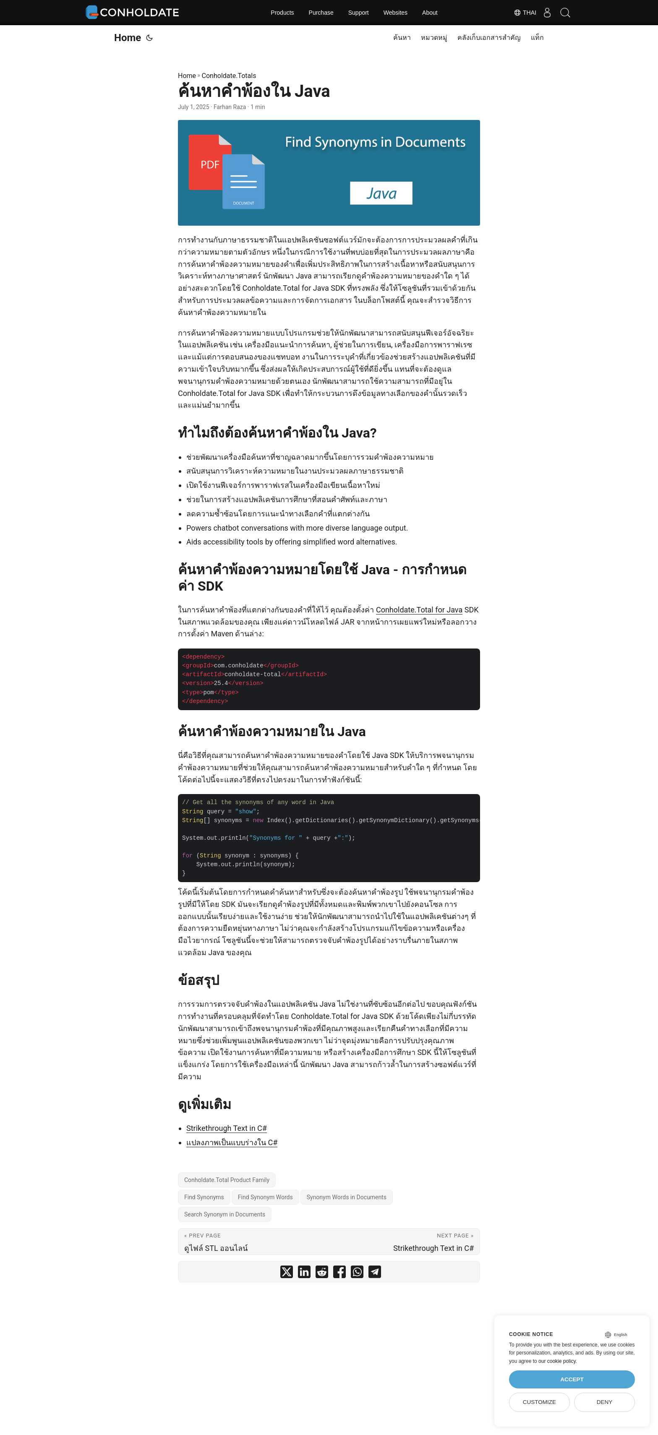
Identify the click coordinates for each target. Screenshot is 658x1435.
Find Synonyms (204, 1197)
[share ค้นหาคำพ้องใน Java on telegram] (374, 1274)
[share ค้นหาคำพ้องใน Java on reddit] (322, 1274)
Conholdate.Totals (229, 76)
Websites (395, 12)
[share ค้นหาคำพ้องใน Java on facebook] (339, 1274)
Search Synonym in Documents (224, 1214)
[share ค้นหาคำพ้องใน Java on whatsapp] (357, 1274)
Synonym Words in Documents (346, 1197)
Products (282, 12)
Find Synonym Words (265, 1197)
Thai (519, 12)
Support (358, 12)
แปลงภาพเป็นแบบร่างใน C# (231, 1142)
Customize (539, 1402)
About (430, 12)
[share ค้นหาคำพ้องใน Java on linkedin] (304, 1274)
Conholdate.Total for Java (419, 609)
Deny (605, 1402)
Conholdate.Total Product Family (226, 1180)
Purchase (321, 12)
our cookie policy (557, 1361)
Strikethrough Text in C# (226, 1128)
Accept (572, 1379)
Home (127, 38)
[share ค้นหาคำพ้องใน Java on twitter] (286, 1274)
